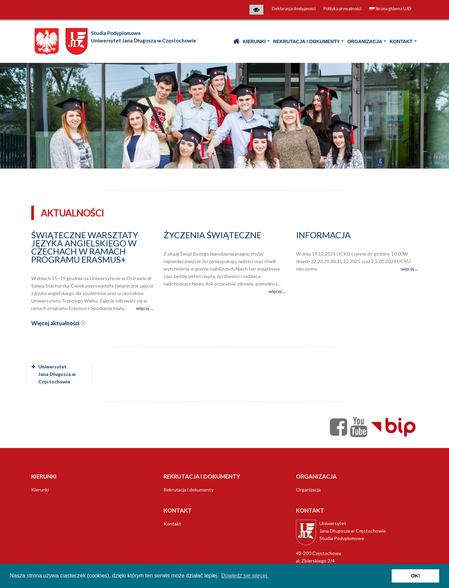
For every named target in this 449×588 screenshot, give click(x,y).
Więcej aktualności (58, 323)
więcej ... (144, 308)
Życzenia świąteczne (212, 235)
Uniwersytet (54, 374)
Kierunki (254, 41)
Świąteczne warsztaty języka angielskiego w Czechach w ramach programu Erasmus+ (84, 247)
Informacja (323, 235)
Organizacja (364, 41)
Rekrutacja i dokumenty (306, 41)
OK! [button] (415, 575)
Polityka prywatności (342, 8)
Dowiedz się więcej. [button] (245, 575)
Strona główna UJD (390, 8)
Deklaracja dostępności (294, 8)
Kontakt (401, 41)
